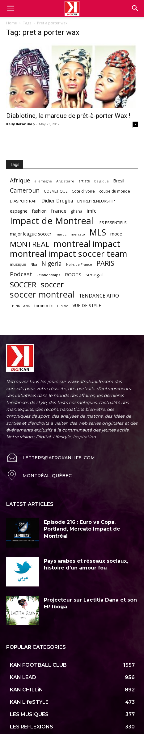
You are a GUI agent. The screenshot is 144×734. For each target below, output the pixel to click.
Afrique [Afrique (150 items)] (20, 180)
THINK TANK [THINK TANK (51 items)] (20, 305)
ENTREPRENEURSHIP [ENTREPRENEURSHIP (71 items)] (96, 201)
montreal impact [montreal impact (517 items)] (86, 243)
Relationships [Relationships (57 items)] (48, 275)
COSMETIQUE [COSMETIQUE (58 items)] (55, 191)
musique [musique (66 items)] (18, 264)
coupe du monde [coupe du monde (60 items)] (114, 191)
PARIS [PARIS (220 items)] (105, 263)
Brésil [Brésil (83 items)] (118, 181)
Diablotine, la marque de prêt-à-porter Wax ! (68, 115)
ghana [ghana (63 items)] (76, 211)
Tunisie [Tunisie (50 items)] (62, 305)
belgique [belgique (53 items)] (101, 181)
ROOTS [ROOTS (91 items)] (73, 274)
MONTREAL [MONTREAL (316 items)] (29, 244)
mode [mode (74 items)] (116, 234)
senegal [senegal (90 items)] (94, 274)
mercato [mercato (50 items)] (78, 234)
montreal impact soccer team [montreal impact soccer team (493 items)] (68, 253)
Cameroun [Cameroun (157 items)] (25, 190)
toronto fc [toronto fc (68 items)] (43, 305)
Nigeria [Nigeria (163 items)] (51, 263)
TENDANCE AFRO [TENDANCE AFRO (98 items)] (99, 296)
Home (11, 23)
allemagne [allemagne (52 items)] (43, 181)
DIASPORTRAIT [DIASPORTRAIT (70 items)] (23, 201)
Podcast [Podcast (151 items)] (21, 274)
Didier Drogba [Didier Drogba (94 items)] (57, 201)
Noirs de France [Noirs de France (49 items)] (79, 264)
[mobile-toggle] (10, 8)
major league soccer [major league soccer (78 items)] (30, 234)
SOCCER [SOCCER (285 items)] (23, 285)
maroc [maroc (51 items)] (61, 234)
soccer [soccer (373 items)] (52, 284)
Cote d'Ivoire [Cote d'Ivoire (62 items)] (83, 191)
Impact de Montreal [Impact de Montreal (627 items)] (51, 221)
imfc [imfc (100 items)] (91, 211)
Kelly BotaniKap (20, 124)
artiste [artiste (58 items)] (84, 180)
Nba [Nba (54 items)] (34, 264)
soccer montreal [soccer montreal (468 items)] (42, 294)
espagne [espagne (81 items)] (19, 211)
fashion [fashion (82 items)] (39, 211)
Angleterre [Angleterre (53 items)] (65, 181)
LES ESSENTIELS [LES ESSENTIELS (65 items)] (112, 222)
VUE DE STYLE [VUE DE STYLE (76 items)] (87, 305)
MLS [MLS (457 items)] (97, 232)
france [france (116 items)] (58, 210)
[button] (135, 8)
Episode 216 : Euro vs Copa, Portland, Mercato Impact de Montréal (82, 529)
